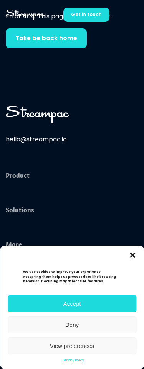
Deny (72, 324)
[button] (132, 255)
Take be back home (46, 39)
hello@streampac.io (36, 140)
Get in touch (86, 15)
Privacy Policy (74, 360)
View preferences (72, 346)
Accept (72, 303)
